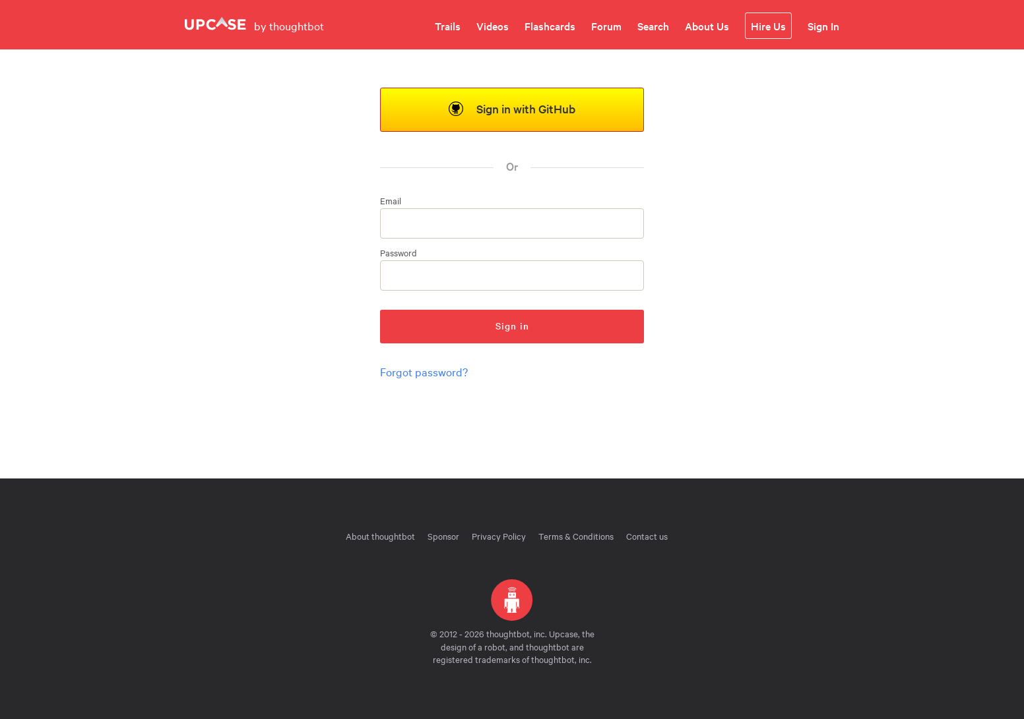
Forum (606, 25)
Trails (448, 25)
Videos (492, 25)
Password (398, 253)
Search (653, 25)
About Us (707, 25)
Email (390, 201)
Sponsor (443, 536)
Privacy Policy (499, 536)
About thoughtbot (380, 536)
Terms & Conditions (576, 536)
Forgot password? (424, 371)
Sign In (823, 25)
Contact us (647, 536)
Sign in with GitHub (512, 108)
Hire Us (768, 25)
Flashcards (550, 25)
